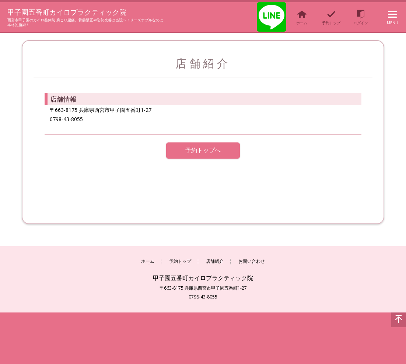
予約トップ (180, 261)
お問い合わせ (251, 261)
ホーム (147, 261)
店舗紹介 (215, 261)
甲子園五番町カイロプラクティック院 (78, 12)
